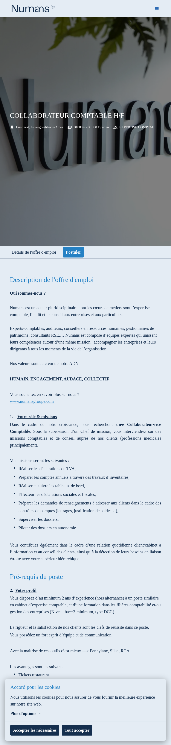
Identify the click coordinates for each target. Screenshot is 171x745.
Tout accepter (82, 730)
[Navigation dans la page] (156, 8)
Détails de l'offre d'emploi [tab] (36, 252)
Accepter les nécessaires (37, 730)
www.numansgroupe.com (34, 408)
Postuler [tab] (77, 252)
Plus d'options (26, 713)
